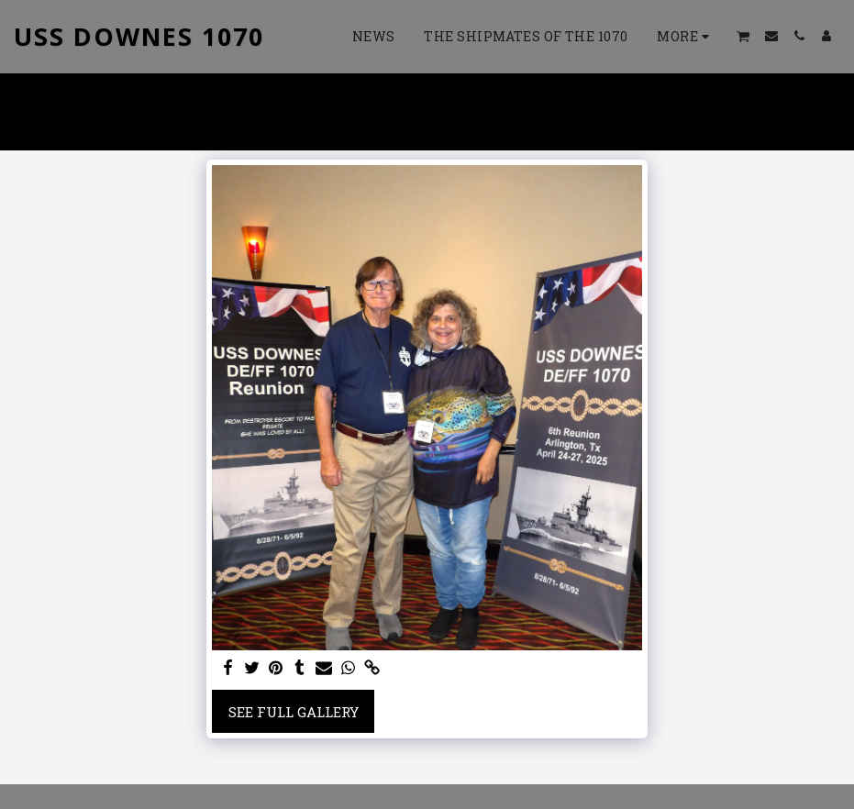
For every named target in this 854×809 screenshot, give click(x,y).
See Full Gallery (293, 712)
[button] (743, 36)
